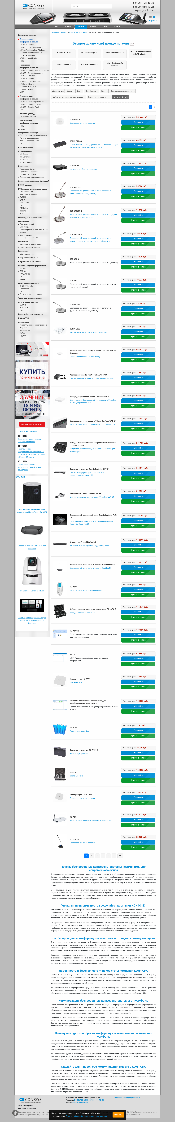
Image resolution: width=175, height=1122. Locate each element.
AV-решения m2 (25, 151)
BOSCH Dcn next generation (32, 73)
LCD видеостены (27, 254)
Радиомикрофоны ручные (31, 294)
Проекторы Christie (28, 174)
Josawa (23, 211)
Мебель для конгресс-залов (30, 217)
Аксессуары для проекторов (32, 177)
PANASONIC (25, 203)
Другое (23, 336)
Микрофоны (25, 330)
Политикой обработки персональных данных (86, 1116)
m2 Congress (25, 157)
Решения (81, 27)
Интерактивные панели (30, 247)
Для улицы (24, 227)
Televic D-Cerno (27, 84)
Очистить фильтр (121, 97)
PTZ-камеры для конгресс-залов (32, 189)
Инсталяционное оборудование (33, 325)
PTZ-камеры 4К (26, 192)
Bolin (22, 213)
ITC (22, 61)
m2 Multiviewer (26, 162)
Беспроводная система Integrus (33, 135)
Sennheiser (24, 289)
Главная (55, 32)
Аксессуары (23, 322)
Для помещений (27, 224)
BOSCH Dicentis (27, 45)
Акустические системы (28, 302)
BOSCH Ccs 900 (27, 79)
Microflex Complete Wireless (33, 50)
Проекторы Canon (27, 169)
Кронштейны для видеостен (30, 314)
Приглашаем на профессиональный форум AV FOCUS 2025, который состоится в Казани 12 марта (31, 453)
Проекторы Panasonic (29, 172)
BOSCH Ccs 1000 (28, 76)
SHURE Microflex (28, 55)
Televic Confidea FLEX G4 (31, 53)
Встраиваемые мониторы (29, 262)
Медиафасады (26, 235)
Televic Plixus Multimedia (31, 81)
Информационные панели (31, 244)
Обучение (93, 27)
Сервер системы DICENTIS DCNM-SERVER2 (32, 547)
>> (120, 856)
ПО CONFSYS (23, 318)
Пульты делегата (25, 147)
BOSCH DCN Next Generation (33, 47)
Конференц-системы (27, 35)
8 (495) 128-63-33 (143, 2)
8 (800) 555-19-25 (143, 6)
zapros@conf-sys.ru (144, 10)
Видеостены (23, 251)
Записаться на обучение (32, 424)
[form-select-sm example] (99, 97)
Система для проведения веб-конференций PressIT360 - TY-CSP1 (32, 510)
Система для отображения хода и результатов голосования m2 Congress (32, 620)
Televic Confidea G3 (29, 58)
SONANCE (24, 307)
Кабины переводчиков (29, 141)
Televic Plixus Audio (29, 87)
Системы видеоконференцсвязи (32, 266)
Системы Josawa (28, 116)
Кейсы (22, 333)
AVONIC (23, 197)
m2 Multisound (26, 159)
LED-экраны (23, 221)
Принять (118, 1115)
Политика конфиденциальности (127, 1097)
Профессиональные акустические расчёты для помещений (29, 467)
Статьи (105, 27)
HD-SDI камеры (25, 185)
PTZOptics (24, 208)
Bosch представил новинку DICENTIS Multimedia (29, 440)
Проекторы (23, 166)
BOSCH (23, 305)
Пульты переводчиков (29, 138)
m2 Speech (24, 154)
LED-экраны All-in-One (29, 238)
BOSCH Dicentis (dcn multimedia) (35, 70)
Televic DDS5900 (28, 89)
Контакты (117, 27)
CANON (23, 200)
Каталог (64, 32)
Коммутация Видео (28, 114)
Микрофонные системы (28, 283)
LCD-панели (23, 242)
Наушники (24, 327)
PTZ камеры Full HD (28, 194)
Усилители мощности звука (30, 298)
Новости (68, 27)
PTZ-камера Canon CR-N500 (32, 591)
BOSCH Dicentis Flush (30, 107)
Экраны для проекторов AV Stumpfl (33, 181)
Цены (56, 27)
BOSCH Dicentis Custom (31, 104)
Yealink (23, 279)
